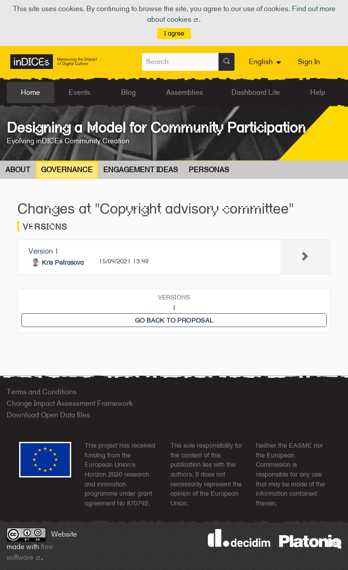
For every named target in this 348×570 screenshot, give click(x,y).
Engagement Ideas (140, 170)
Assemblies (184, 92)
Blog (128, 92)
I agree (174, 33)
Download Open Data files (48, 415)
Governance (67, 170)
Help (317, 92)
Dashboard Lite (255, 92)
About (17, 170)
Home (30, 92)
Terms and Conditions (42, 392)
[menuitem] (266, 61)
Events (79, 92)
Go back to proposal (174, 320)
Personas (209, 170)
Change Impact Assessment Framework (70, 403)
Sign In (309, 61)
